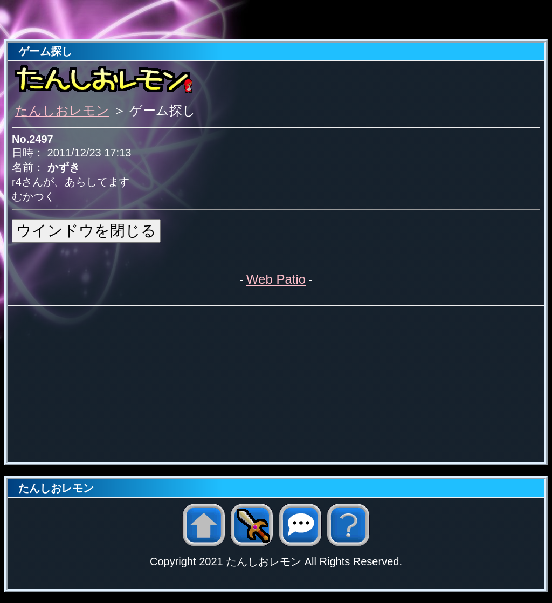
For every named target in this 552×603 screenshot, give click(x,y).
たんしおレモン (62, 110)
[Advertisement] (276, 20)
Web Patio (276, 279)
